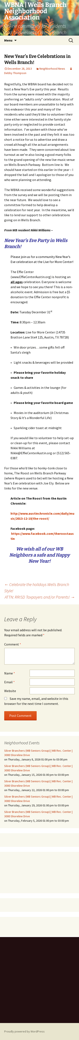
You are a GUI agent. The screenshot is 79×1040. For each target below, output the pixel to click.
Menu (8, 40)
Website (10, 691)
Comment (12, 644)
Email (9, 682)
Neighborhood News (52, 68)
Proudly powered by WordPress (24, 1031)
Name (9, 673)
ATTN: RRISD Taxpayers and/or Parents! (40, 597)
